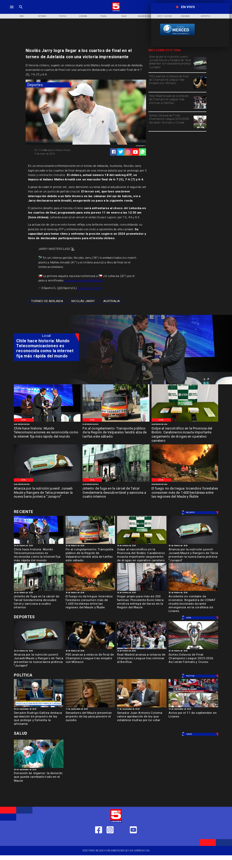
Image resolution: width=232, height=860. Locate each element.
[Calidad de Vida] (144, 16)
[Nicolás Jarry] (83, 301)
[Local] (24, 420)
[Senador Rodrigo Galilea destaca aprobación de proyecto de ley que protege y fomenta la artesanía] (38, 717)
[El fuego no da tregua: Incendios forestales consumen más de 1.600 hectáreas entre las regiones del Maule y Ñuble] (185, 492)
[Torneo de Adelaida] (47, 301)
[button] (47, 301)
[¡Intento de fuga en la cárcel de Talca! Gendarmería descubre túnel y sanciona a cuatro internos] (116, 492)
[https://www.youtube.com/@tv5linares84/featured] (135, 152)
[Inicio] (21, 16)
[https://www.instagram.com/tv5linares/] (128, 152)
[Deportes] (48, 85)
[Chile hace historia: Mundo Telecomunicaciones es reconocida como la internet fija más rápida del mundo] (47, 432)
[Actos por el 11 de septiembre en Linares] (193, 717)
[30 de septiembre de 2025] (38, 709)
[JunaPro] (47, 481)
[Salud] (124, 16)
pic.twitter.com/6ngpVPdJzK (84, 280)
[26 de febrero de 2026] (47, 424)
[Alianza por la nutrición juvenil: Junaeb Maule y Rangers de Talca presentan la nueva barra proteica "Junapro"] (170, 63)
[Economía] (83, 16)
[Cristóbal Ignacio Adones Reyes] (58, 150)
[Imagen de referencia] (116, 421)
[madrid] (200, 108)
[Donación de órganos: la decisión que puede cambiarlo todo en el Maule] (38, 778)
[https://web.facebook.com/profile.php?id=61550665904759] (98, 840)
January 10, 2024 (89, 288)
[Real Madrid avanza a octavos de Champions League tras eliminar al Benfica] (170, 102)
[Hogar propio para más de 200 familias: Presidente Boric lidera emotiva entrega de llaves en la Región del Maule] (141, 601)
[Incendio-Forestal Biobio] (185, 481)
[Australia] (111, 301)
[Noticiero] (42, 16)
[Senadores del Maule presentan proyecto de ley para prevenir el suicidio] (90, 717)
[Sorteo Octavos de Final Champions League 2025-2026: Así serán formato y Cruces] (170, 121)
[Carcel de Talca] (116, 481)
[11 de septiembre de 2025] (90, 709)
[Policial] (103, 16)
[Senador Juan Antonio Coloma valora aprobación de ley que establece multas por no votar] (141, 717)
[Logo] (116, 10)
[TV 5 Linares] (21, 10)
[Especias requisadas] (185, 421)
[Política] (63, 16)
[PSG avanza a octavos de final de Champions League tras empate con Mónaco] (170, 82)
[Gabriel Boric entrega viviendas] (141, 590)
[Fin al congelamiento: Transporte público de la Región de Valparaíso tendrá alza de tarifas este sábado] (116, 432)
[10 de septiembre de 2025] (193, 709)
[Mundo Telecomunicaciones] (47, 421)
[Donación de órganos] (38, 767)
